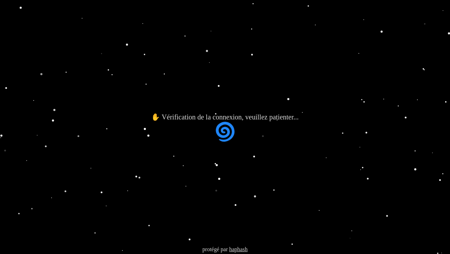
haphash (238, 249)
